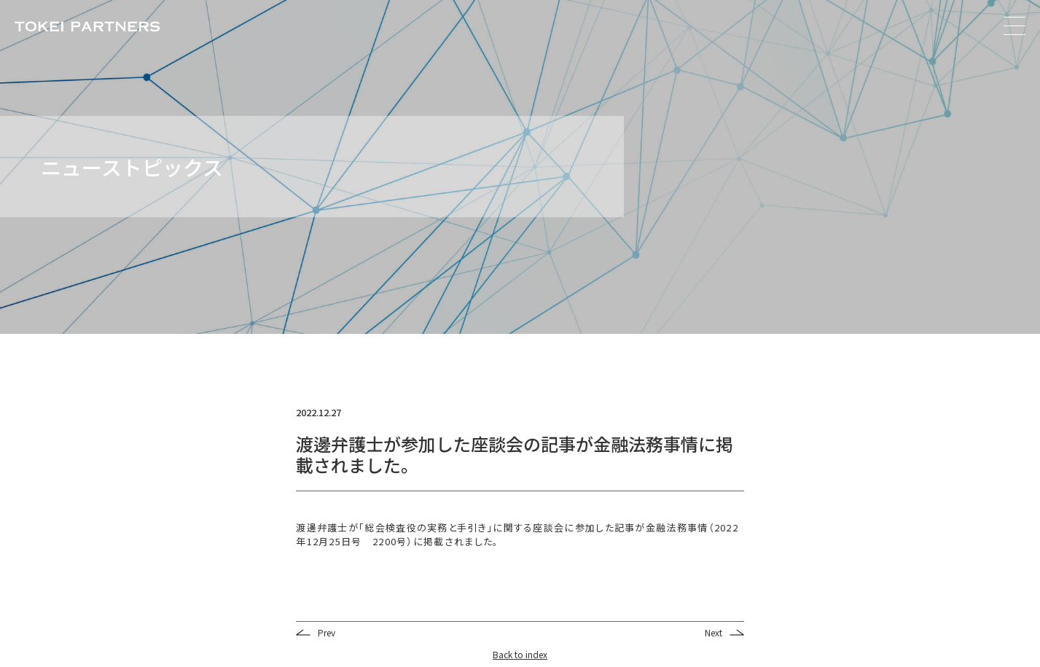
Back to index (520, 654)
